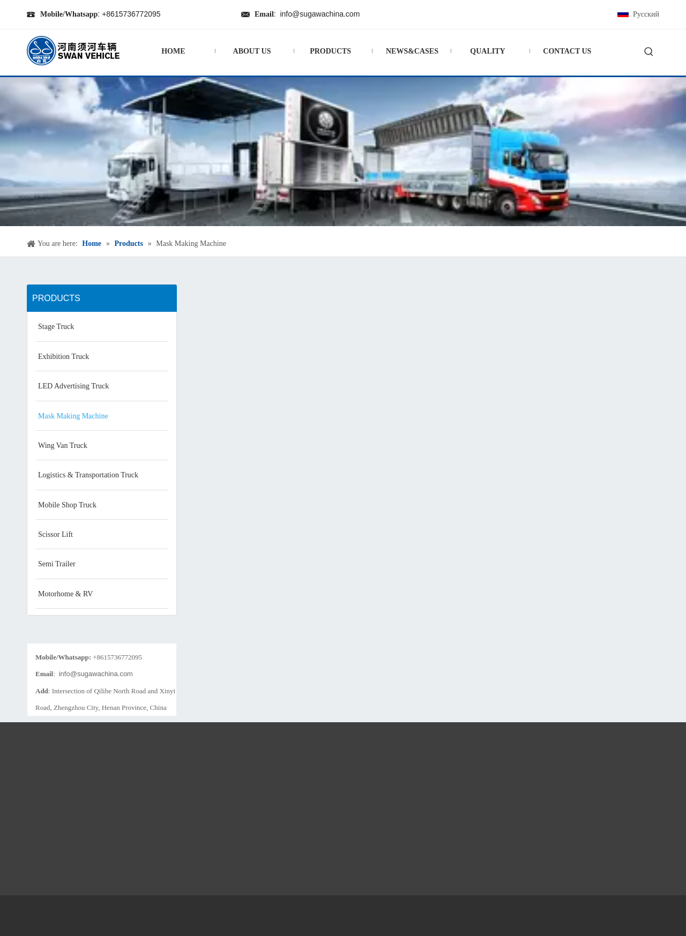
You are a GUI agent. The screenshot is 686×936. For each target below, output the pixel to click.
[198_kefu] (101, 634)
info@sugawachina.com (320, 14)
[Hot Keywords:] (649, 52)
